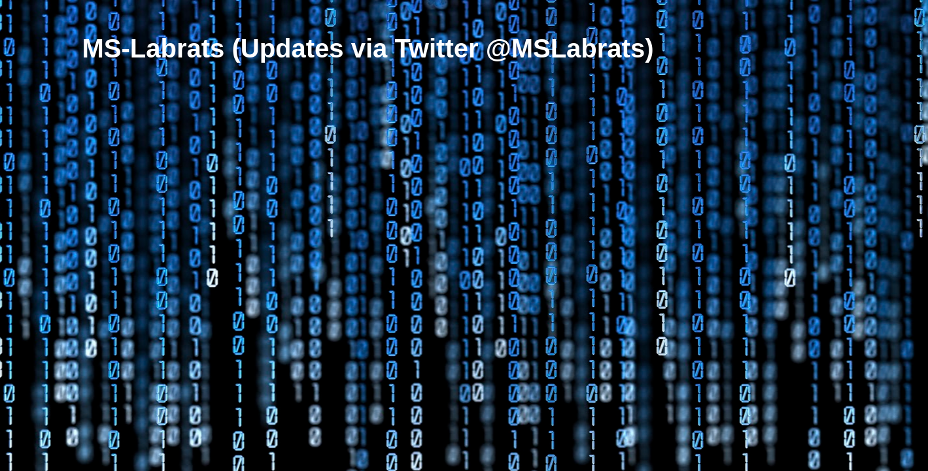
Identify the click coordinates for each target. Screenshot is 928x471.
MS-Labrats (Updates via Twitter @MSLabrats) (368, 48)
